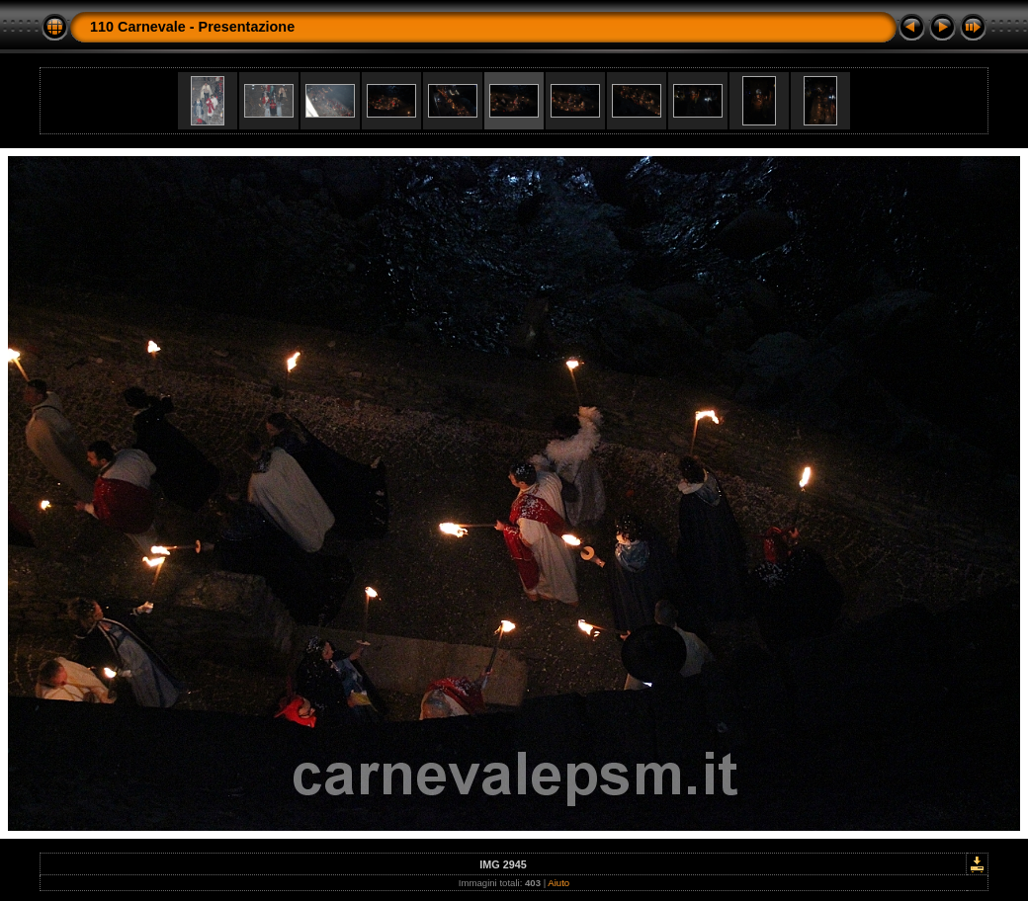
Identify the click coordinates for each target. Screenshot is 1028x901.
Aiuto (558, 882)
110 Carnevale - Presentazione (192, 27)
